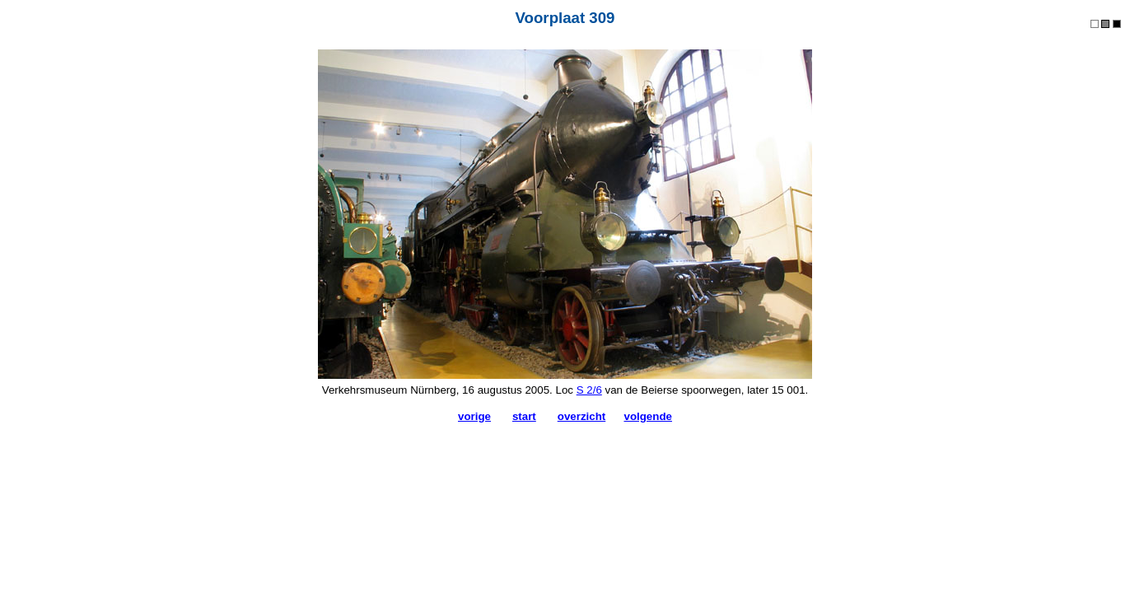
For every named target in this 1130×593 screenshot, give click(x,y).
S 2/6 (589, 390)
